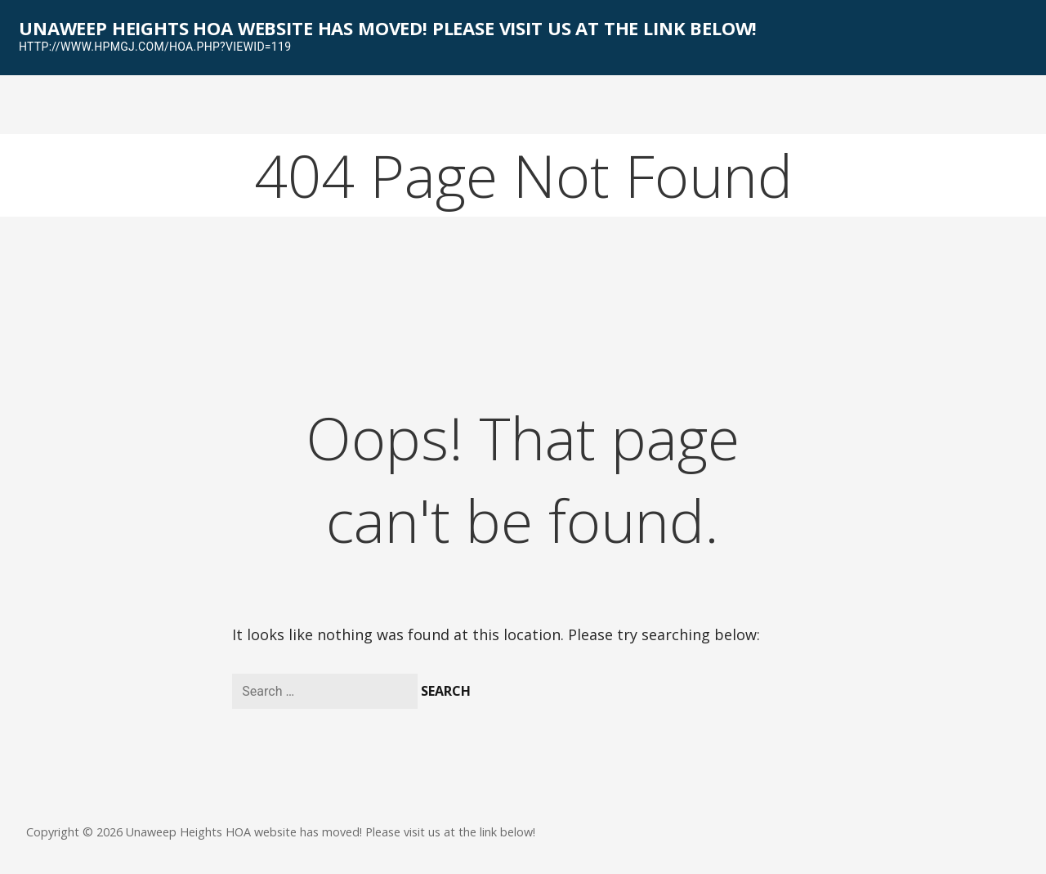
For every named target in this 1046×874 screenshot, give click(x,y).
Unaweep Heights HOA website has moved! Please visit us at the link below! (388, 28)
